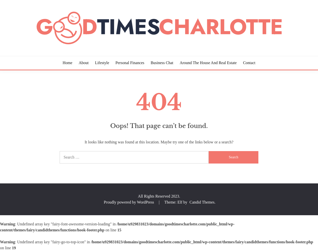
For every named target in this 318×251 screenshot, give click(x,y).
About (84, 63)
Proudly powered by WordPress (129, 202)
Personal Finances (130, 63)
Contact (249, 63)
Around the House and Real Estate (208, 63)
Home (67, 63)
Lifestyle (102, 63)
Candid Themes (202, 202)
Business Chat (162, 63)
